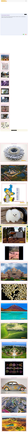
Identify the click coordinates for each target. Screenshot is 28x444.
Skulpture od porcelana (14, 143)
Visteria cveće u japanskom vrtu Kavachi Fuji (4, 79)
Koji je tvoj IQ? (3, 62)
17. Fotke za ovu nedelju (14, 206)
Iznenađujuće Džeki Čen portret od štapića (4, 105)
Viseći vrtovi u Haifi (14, 341)
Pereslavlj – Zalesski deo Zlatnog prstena (14, 164)
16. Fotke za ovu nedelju (14, 415)
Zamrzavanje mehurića (5, 15)
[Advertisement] (14, 8)
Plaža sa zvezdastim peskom (14, 283)
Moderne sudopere (3, 96)
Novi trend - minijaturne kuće (14, 226)
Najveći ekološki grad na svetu (14, 396)
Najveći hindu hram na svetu (14, 262)
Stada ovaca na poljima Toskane (14, 322)
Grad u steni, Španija (3, 113)
